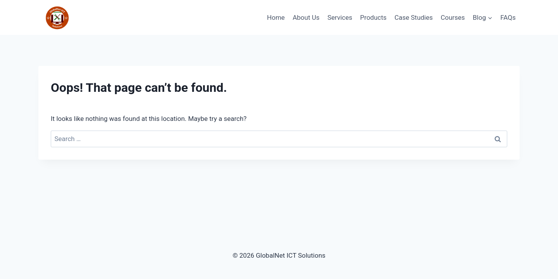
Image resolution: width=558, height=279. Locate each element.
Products (373, 17)
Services (339, 17)
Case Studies (413, 17)
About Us (306, 17)
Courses (453, 17)
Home (276, 17)
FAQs (507, 17)
